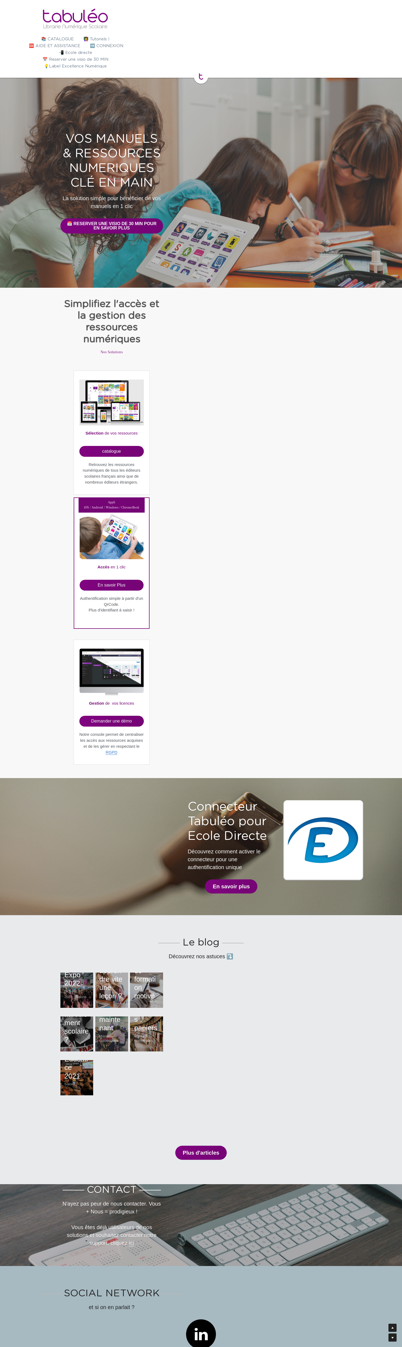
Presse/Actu (141, 1322)
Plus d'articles (201, 954)
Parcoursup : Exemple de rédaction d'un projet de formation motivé (294, 677)
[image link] (201, 19)
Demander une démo (276, 367)
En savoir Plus (201, 365)
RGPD (276, 398)
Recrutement (260, 1322)
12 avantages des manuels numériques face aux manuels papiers (295, 769)
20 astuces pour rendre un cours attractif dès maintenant (196, 769)
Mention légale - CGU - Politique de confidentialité (200, 1322)
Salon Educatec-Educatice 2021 (92, 873)
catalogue (125, 366)
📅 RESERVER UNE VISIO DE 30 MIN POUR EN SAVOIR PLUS (200, 166)
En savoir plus (117, 515)
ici (307, 1021)
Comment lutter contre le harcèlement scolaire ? (104, 781)
